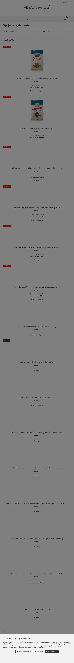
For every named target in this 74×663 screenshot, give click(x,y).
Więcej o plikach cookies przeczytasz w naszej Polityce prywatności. (24, 648)
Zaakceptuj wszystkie (51, 651)
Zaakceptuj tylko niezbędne (24, 651)
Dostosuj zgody (39, 651)
